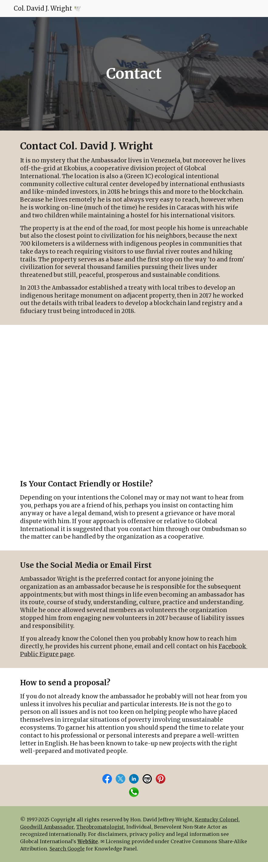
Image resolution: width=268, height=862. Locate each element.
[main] (134, 74)
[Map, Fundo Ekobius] (134, 397)
